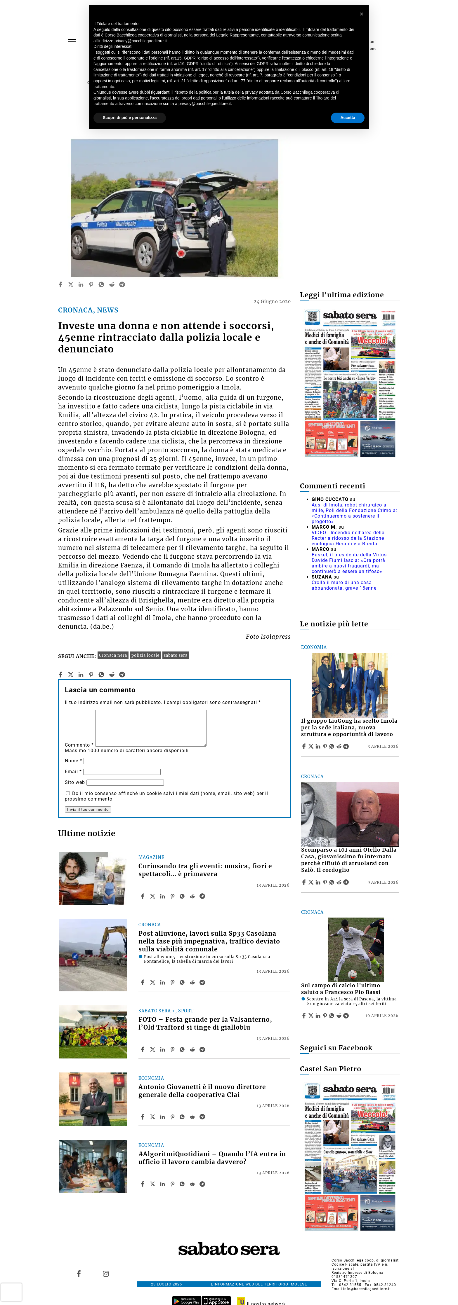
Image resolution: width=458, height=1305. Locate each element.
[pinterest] (91, 284)
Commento (79, 745)
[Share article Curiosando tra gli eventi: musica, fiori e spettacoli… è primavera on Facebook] (143, 896)
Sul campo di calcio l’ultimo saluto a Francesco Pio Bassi (341, 988)
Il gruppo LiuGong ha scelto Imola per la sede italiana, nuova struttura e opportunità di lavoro (349, 728)
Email (73, 771)
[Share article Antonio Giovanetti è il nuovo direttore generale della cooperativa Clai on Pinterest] (173, 1117)
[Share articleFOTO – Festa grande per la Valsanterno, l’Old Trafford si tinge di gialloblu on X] (153, 1049)
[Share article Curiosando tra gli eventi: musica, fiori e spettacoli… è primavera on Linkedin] (163, 896)
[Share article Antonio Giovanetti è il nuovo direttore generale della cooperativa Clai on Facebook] (143, 1117)
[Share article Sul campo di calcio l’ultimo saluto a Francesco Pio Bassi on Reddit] (339, 1016)
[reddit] (112, 284)
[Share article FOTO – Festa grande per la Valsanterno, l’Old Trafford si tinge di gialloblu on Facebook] (143, 1049)
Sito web (75, 782)
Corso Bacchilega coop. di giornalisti (366, 1260)
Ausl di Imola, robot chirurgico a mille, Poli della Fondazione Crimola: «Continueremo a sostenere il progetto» (354, 513)
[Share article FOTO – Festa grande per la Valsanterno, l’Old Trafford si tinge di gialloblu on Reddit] (193, 1049)
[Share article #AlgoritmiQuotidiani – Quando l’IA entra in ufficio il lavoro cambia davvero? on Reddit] (193, 1184)
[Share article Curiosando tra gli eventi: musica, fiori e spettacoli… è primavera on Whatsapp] (183, 896)
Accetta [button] (347, 117)
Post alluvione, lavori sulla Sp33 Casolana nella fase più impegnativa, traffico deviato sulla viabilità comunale (209, 941)
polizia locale (145, 655)
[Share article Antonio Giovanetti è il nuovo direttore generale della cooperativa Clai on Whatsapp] (183, 1117)
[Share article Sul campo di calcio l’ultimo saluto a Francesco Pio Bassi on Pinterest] (325, 1016)
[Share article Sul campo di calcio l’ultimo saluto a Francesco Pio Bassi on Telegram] (346, 1016)
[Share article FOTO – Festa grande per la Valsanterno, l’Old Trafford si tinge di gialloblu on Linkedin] (163, 1049)
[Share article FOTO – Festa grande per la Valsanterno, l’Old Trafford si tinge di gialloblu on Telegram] (203, 1049)
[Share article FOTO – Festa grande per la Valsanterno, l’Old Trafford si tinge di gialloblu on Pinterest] (173, 1049)
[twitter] (70, 284)
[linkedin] (81, 284)
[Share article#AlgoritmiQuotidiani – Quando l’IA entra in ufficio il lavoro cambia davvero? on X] (153, 1184)
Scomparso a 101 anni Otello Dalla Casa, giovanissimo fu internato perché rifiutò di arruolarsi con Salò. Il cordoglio (349, 860)
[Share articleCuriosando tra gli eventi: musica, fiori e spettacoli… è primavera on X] (153, 896)
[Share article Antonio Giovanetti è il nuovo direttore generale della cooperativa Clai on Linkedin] (163, 1117)
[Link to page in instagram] (106, 1273)
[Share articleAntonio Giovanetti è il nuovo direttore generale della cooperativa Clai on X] (153, 1117)
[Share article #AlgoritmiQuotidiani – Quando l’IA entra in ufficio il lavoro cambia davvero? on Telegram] (203, 1184)
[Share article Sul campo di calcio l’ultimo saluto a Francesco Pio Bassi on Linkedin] (318, 1016)
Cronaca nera (113, 655)
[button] (361, 14)
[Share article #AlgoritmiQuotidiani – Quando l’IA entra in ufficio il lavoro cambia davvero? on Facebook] (143, 1184)
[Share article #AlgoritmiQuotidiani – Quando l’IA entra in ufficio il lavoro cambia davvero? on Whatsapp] (183, 1184)
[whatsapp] (101, 284)
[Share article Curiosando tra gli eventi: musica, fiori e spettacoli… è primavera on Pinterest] (173, 896)
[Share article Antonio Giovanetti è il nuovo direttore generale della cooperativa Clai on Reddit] (193, 1117)
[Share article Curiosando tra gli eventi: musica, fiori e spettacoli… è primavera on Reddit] (193, 896)
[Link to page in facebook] (79, 1273)
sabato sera (176, 655)
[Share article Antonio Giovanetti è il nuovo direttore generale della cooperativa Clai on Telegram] (203, 1117)
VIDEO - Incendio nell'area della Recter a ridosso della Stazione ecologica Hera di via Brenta (348, 538)
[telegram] (122, 284)
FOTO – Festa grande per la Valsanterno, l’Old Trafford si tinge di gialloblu (205, 1023)
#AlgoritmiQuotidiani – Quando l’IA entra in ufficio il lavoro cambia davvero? (212, 1158)
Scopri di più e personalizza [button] (130, 117)
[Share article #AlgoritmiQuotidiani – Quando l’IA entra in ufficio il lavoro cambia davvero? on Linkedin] (163, 1184)
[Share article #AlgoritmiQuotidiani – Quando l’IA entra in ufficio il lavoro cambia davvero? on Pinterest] (173, 1184)
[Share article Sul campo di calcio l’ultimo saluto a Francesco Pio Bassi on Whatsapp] (332, 1016)
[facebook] (60, 284)
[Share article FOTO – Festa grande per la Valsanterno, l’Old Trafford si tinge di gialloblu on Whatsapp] (183, 1049)
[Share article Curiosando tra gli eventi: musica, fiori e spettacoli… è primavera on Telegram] (203, 896)
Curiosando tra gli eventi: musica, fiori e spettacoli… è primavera (205, 870)
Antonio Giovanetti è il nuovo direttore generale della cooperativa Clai (202, 1091)
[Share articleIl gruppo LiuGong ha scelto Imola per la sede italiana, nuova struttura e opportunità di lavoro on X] (311, 746)
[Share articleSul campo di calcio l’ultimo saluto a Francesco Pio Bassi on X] (311, 1016)
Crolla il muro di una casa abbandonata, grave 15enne (344, 585)
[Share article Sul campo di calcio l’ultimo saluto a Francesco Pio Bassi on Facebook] (304, 1016)
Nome (73, 761)
